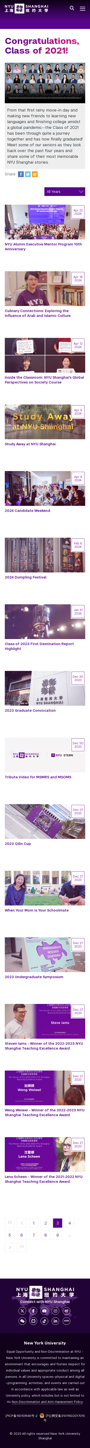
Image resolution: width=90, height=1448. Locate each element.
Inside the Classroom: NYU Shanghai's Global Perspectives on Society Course (44, 379)
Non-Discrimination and (47, 1402)
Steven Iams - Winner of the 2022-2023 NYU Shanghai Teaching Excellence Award (44, 1046)
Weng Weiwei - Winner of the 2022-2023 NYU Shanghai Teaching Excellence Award (44, 1112)
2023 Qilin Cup (18, 844)
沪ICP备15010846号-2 (21, 1416)
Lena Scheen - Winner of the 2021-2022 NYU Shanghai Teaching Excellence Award (44, 1179)
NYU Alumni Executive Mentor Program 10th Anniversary (43, 246)
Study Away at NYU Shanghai (30, 444)
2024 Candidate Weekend (27, 510)
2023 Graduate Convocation (30, 710)
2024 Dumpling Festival (25, 577)
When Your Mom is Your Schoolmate (37, 910)
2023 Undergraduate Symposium (34, 977)
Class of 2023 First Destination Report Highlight (39, 646)
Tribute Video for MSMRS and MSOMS (38, 777)
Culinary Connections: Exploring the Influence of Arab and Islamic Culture (38, 313)
